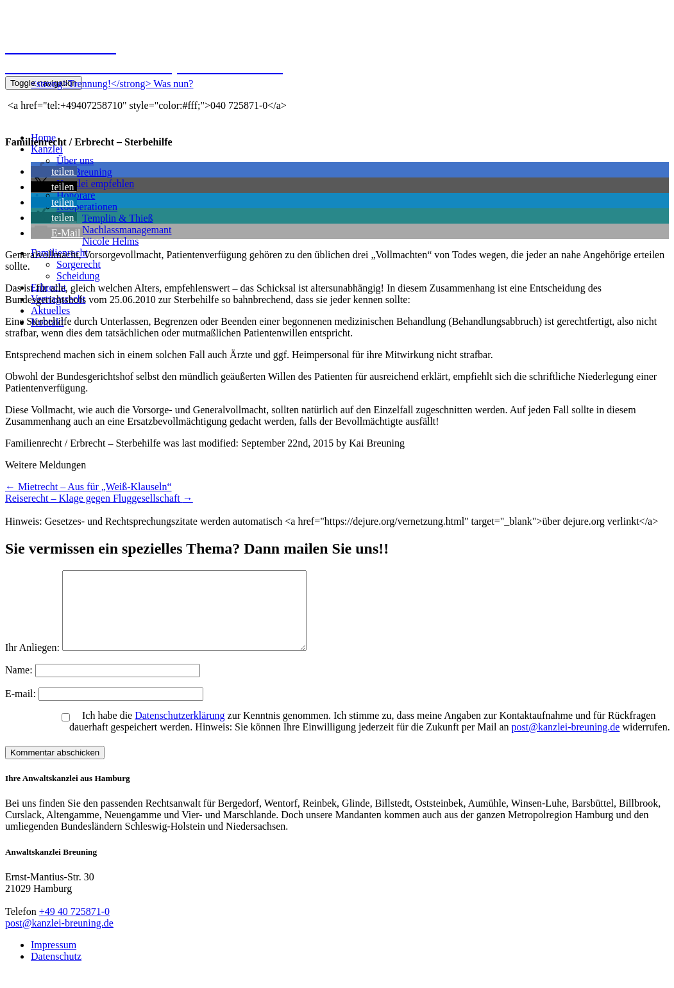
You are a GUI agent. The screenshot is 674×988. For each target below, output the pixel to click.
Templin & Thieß (117, 218)
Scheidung (78, 275)
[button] (54, 171)
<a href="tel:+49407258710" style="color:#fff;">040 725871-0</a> (146, 105)
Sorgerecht (78, 264)
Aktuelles (50, 310)
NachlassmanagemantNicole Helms (127, 235)
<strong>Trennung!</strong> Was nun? (112, 83)
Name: (20, 685)
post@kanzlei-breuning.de (566, 742)
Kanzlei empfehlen (95, 183)
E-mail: (21, 709)
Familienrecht (59, 252)
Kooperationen (86, 206)
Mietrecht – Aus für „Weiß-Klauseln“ (88, 486)
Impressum (53, 960)
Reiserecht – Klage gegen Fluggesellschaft (99, 498)
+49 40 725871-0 (74, 926)
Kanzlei (47, 149)
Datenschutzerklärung (179, 730)
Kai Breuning (84, 172)
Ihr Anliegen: (32, 662)
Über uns (75, 160)
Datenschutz (56, 971)
